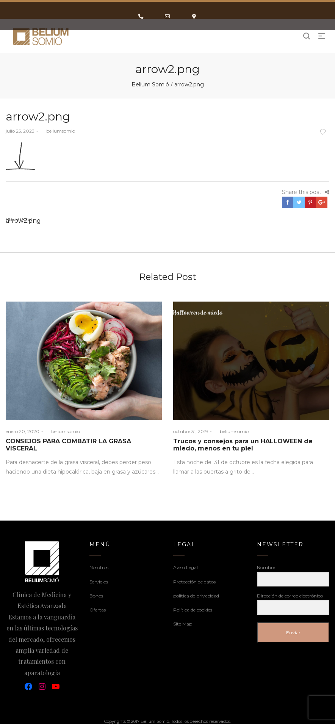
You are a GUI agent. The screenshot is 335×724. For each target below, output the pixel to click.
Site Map (182, 624)
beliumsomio (57, 131)
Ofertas (97, 610)
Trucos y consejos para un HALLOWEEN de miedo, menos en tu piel (243, 445)
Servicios (98, 582)
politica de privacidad (196, 596)
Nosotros (98, 567)
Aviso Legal (185, 567)
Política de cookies (192, 610)
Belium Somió (150, 84)
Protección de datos (194, 582)
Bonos (96, 596)
